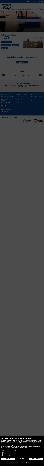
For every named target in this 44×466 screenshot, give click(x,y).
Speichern (22, 458)
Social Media (7, 452)
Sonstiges (6, 455)
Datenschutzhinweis (21, 462)
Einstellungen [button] (28, 462)
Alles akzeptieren (36, 458)
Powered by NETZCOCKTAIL (22, 464)
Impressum (15, 462)
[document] (22, 443)
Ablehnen (8, 458)
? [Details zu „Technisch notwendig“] (15, 450)
